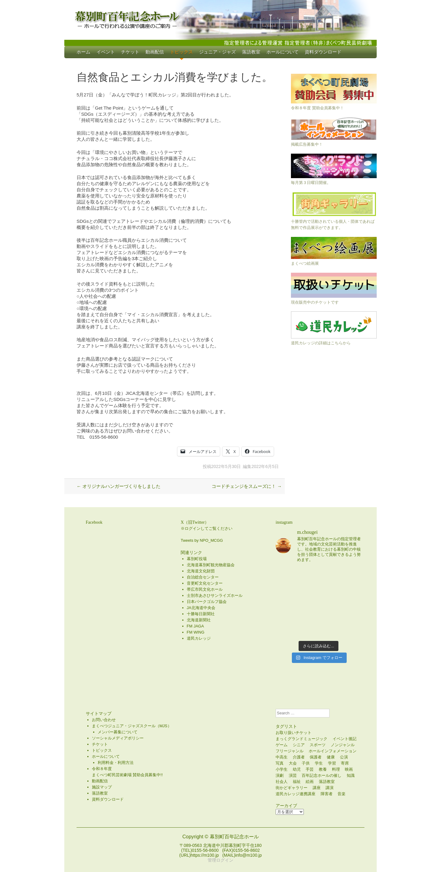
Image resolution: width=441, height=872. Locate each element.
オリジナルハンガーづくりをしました (118, 486)
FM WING (196, 632)
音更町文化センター (205, 583)
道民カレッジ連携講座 (295, 794)
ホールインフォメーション (332, 751)
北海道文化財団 (201, 571)
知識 (351, 775)
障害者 (327, 794)
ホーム (83, 51)
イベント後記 (344, 738)
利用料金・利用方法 (116, 762)
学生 (319, 763)
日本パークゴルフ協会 (207, 601)
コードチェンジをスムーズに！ (247, 486)
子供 (306, 763)
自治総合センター (203, 577)
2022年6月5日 (265, 466)
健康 (331, 757)
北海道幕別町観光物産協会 (211, 565)
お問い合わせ (104, 719)
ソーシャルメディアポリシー (118, 738)
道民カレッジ (199, 638)
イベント (105, 51)
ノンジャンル (343, 745)
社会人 (282, 781)
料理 (336, 769)
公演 (344, 757)
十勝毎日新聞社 (201, 614)
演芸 (293, 775)
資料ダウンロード (323, 51)
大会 (293, 763)
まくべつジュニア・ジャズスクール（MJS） (132, 726)
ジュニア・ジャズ (217, 51)
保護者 (316, 757)
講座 (317, 787)
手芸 (310, 769)
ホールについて (282, 51)
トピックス (181, 51)
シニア (299, 745)
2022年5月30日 (226, 466)
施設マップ (102, 787)
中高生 (282, 757)
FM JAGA (195, 626)
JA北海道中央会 (201, 607)
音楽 (341, 794)
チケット (130, 51)
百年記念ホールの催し (321, 775)
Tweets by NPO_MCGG (202, 540)
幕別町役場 (197, 558)
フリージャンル (289, 751)
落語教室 (251, 51)
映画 (349, 769)
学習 (332, 763)
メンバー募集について (118, 732)
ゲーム (282, 745)
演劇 (280, 775)
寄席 (345, 763)
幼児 (297, 769)
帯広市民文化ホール (205, 589)
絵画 (310, 781)
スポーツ (318, 745)
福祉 (297, 781)
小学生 (282, 769)
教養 (323, 769)
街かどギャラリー (291, 787)
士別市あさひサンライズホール (215, 595)
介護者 (299, 757)
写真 (280, 763)
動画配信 (154, 51)
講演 (330, 787)
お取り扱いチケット (293, 732)
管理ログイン (220, 860)
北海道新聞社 (199, 620)
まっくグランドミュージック (301, 738)
